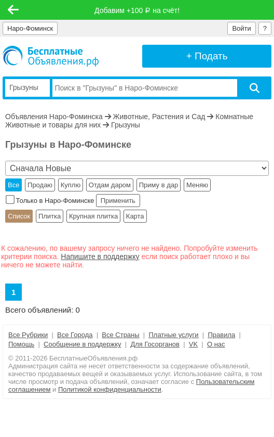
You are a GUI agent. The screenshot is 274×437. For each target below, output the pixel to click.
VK (193, 344)
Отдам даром (110, 185)
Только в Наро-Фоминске (51, 200)
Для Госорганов (155, 344)
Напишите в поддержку (100, 256)
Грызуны (125, 125)
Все (13, 185)
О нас (216, 344)
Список (19, 216)
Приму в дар (159, 185)
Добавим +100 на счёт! (137, 10)
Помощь (21, 344)
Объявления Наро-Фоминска (54, 116)
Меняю (197, 185)
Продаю (40, 185)
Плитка (49, 216)
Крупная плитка (93, 216)
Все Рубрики (28, 335)
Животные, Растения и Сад (159, 116)
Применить (118, 200)
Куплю (70, 185)
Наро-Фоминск (30, 28)
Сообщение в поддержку (82, 344)
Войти (241, 28)
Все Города (74, 335)
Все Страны (120, 335)
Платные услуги (173, 335)
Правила (221, 335)
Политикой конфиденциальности (109, 389)
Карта (135, 216)
